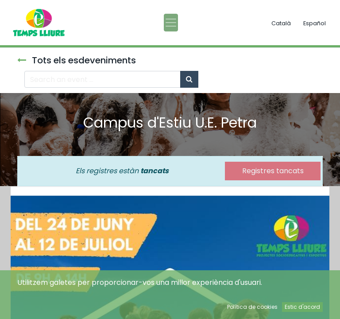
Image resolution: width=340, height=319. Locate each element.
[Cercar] (189, 79)
